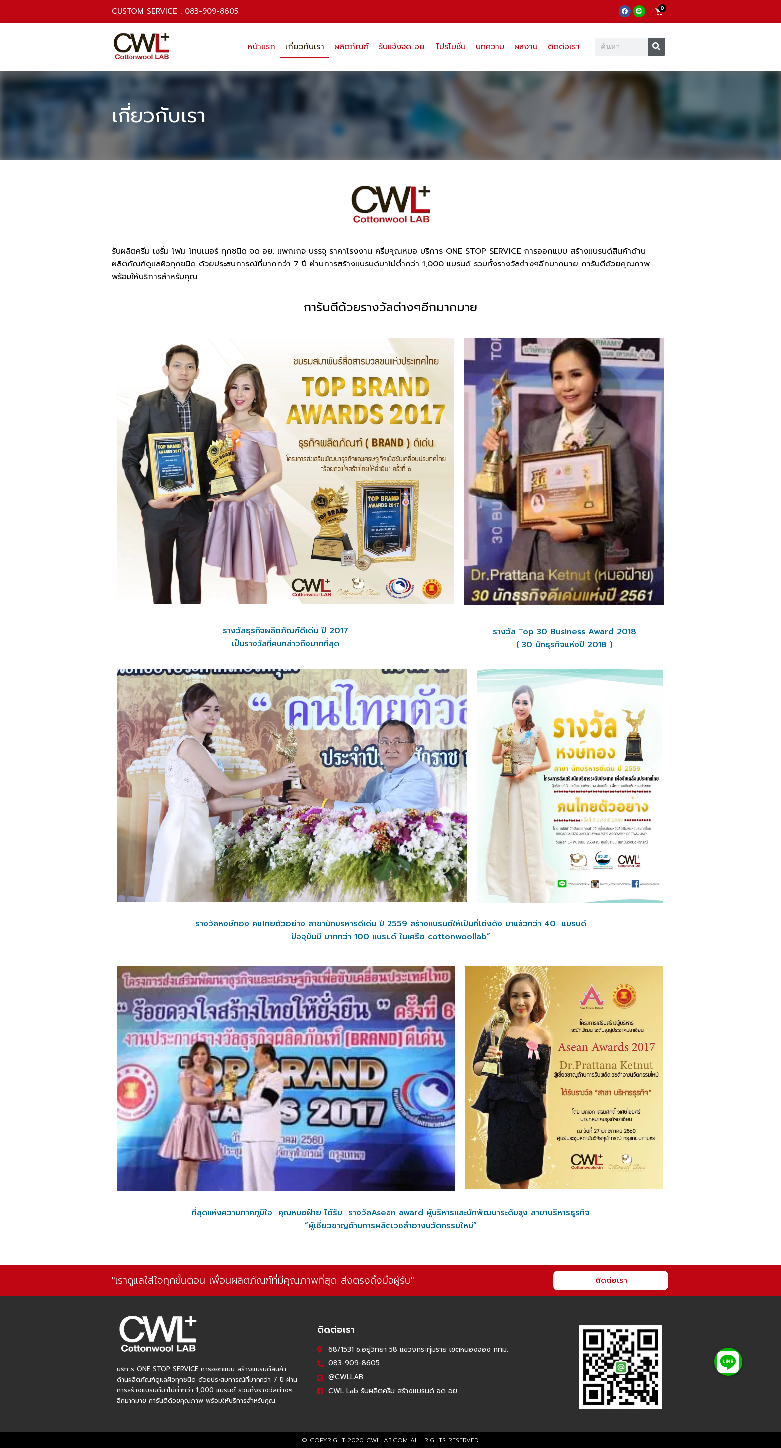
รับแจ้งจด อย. (402, 47)
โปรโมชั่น (451, 47)
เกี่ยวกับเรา (304, 47)
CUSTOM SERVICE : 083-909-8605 (175, 11)
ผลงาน (526, 47)
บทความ (490, 47)
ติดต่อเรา (564, 47)
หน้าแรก (261, 47)
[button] (728, 1362)
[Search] (656, 47)
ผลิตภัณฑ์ (351, 47)
